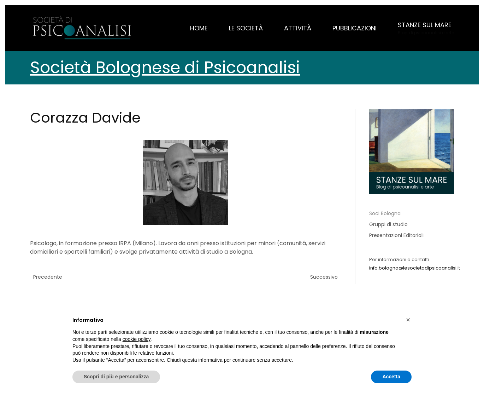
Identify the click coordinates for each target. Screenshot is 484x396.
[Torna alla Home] (83, 28)
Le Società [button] (246, 28)
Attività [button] (297, 28)
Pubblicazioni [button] (354, 28)
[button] (426, 28)
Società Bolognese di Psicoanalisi (165, 67)
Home (199, 28)
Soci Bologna (385, 213)
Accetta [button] (391, 376)
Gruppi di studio (388, 224)
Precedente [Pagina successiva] (47, 276)
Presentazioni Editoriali (396, 235)
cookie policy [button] (136, 339)
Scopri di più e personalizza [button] (116, 376)
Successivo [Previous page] (324, 276)
